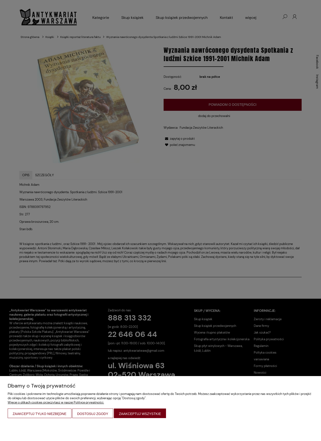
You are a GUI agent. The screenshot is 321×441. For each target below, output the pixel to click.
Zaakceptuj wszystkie (140, 414)
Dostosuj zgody (92, 414)
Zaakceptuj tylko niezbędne (39, 414)
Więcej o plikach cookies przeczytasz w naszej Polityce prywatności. (56, 402)
